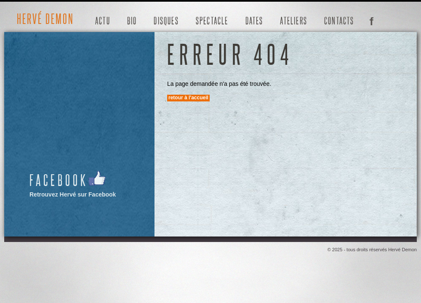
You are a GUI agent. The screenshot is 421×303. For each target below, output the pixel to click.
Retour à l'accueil (188, 98)
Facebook (371, 20)
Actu (102, 21)
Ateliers (293, 21)
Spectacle (212, 21)
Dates (254, 21)
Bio (132, 21)
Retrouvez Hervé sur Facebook (73, 184)
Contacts (339, 21)
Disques (166, 21)
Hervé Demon (45, 19)
